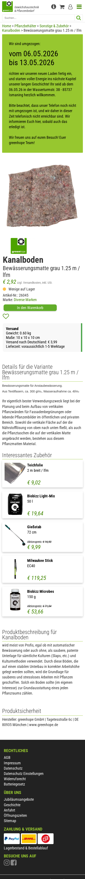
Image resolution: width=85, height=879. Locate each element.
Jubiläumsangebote (19, 799)
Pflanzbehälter (25, 26)
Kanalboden (11, 30)
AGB (7, 757)
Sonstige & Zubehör (54, 26)
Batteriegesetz (14, 784)
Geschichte (12, 805)
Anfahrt (9, 810)
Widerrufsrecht (15, 779)
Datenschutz (13, 768)
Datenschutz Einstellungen (24, 773)
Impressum (12, 763)
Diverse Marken (25, 299)
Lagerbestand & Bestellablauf (26, 848)
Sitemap (10, 820)
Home (6, 26)
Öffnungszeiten (15, 815)
